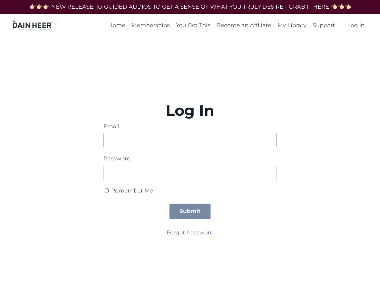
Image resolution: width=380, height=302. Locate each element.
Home (116, 25)
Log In (356, 25)
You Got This (193, 25)
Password (117, 158)
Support (324, 25)
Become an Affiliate (243, 25)
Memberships (151, 25)
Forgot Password (190, 232)
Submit (190, 211)
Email (111, 126)
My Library (292, 25)
